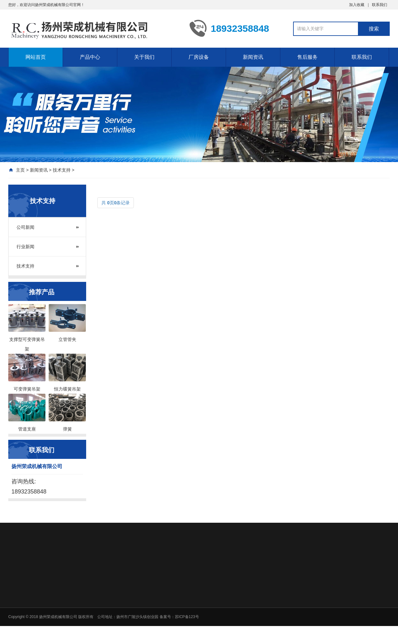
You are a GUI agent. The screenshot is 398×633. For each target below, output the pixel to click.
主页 (20, 170)
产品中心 (90, 57)
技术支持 (62, 170)
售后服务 (307, 57)
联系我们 (379, 5)
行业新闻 (25, 246)
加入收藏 (356, 5)
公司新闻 (25, 227)
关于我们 (144, 57)
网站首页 (35, 57)
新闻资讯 (253, 57)
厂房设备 (199, 57)
